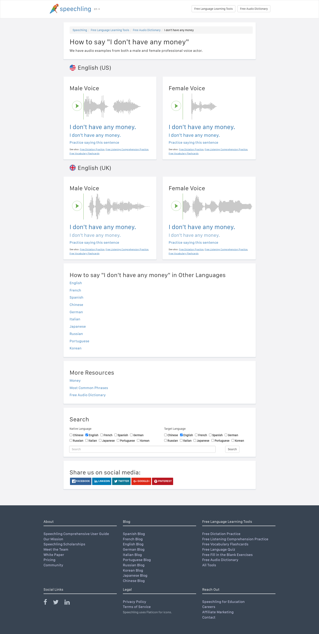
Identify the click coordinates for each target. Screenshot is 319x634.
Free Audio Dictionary (254, 8)
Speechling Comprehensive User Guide (76, 534)
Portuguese (79, 341)
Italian (75, 319)
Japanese (78, 326)
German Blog (133, 549)
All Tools (209, 565)
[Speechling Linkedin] (69, 603)
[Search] (142, 449)
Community (53, 565)
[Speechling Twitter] (58, 603)
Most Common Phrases (89, 388)
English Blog (133, 544)
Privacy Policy (134, 601)
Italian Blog (132, 554)
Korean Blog (133, 570)
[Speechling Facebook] (48, 603)
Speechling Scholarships (64, 544)
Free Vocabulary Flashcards (225, 544)
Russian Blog (133, 565)
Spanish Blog (134, 534)
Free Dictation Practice (221, 534)
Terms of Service (137, 607)
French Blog (133, 539)
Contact (208, 617)
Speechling (80, 30)
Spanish (76, 297)
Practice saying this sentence (94, 142)
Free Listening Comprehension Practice (235, 539)
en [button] (97, 9)
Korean (76, 348)
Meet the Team (56, 549)
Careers (208, 607)
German (76, 312)
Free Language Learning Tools (213, 8)
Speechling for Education (223, 601)
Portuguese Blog (137, 560)
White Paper (54, 554)
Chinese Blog (134, 581)
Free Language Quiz (218, 549)
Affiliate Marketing (218, 612)
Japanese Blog (135, 575)
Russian (76, 334)
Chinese (76, 304)
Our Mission (53, 539)
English (76, 283)
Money (75, 380)
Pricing (49, 560)
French (75, 290)
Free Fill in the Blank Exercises (227, 554)
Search (232, 449)
